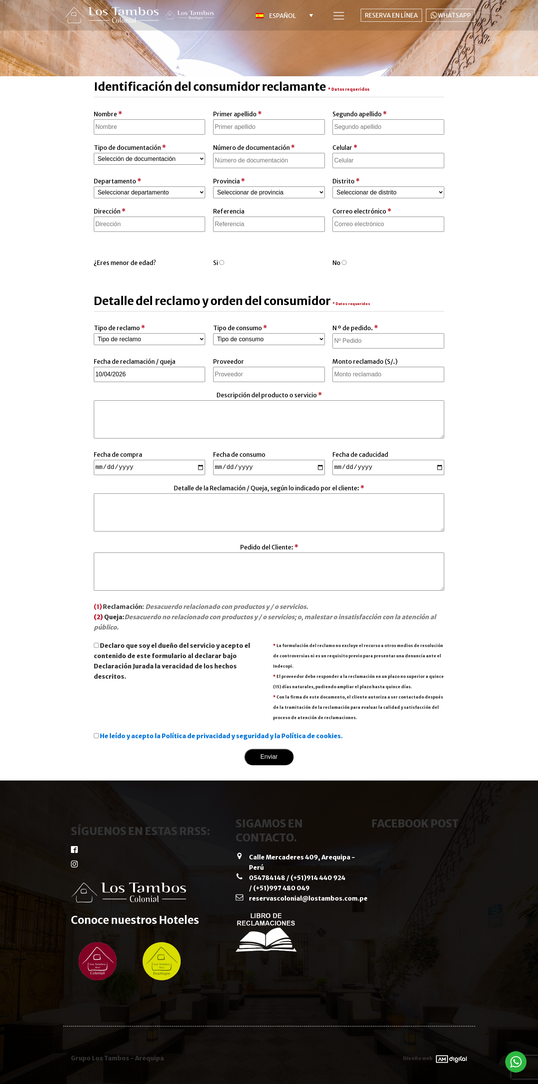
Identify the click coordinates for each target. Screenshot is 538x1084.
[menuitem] (281, 15)
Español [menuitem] (282, 15)
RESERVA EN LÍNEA (391, 15)
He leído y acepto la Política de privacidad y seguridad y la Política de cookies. (221, 736)
